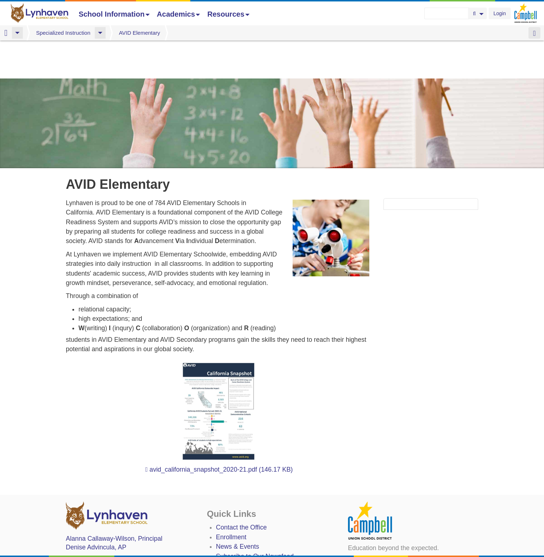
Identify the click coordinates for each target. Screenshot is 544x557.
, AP (96, 509)
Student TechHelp (241, 537)
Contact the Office (241, 489)
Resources (228, 14)
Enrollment (231, 499)
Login (499, 13)
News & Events (237, 508)
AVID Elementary (139, 33)
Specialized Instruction (63, 33)
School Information (113, 14)
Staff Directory (236, 527)
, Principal (114, 500)
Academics (178, 14)
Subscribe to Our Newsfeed (255, 518)
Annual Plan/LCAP (242, 550)
